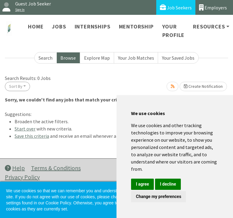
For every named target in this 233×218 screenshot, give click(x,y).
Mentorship (136, 26)
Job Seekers (176, 7)
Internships (92, 26)
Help (15, 168)
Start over (25, 129)
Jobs (59, 26)
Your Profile (173, 30)
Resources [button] (209, 26)
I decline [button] (168, 184)
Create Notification (203, 86)
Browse (68, 58)
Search (45, 58)
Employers (213, 7)
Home (35, 26)
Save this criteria (32, 136)
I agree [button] (142, 184)
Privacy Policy (22, 177)
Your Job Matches (136, 58)
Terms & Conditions (56, 168)
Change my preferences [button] (158, 196)
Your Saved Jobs (178, 58)
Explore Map (97, 58)
